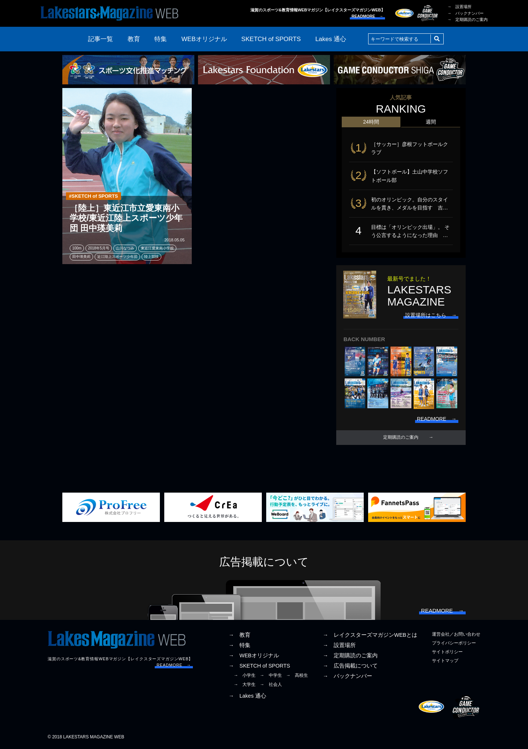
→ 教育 (239, 636)
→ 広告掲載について (350, 667)
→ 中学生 (271, 676)
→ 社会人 (271, 685)
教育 (134, 39)
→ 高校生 (297, 676)
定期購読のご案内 (401, 438)
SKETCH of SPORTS (271, 39)
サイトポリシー (447, 652)
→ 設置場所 (459, 6)
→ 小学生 (245, 676)
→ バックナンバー (465, 13)
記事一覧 (100, 39)
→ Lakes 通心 (247, 697)
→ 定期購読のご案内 (467, 19)
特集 (160, 39)
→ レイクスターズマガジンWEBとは (370, 636)
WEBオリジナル (204, 39)
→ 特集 (239, 646)
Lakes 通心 (330, 39)
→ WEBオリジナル (253, 657)
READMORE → (367, 16)
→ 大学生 (245, 685)
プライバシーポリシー (454, 644)
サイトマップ (445, 661)
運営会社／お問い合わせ (456, 635)
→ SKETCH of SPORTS (259, 667)
